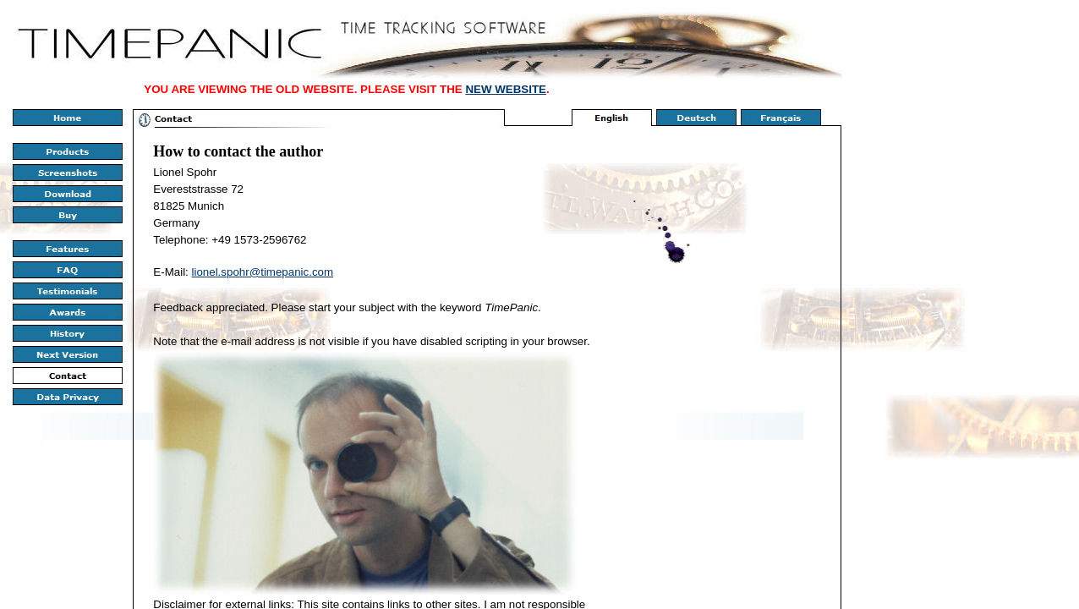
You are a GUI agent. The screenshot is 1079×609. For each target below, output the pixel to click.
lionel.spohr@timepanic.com (263, 272)
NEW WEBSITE (505, 89)
